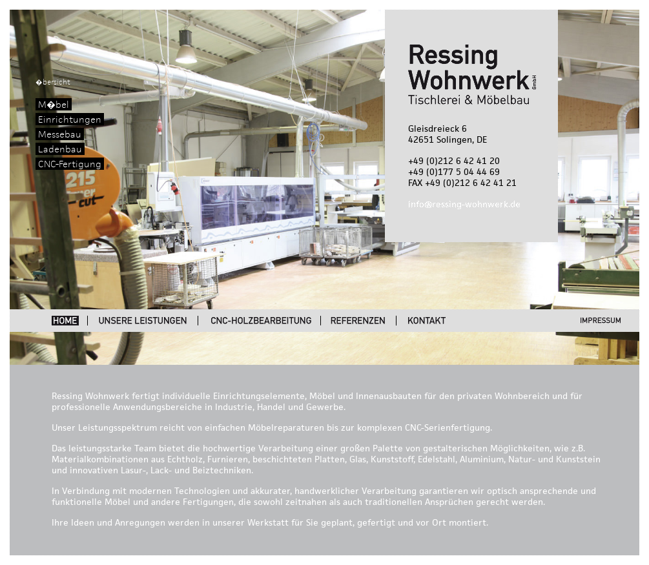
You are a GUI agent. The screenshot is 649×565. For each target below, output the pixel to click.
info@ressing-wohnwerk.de (464, 204)
